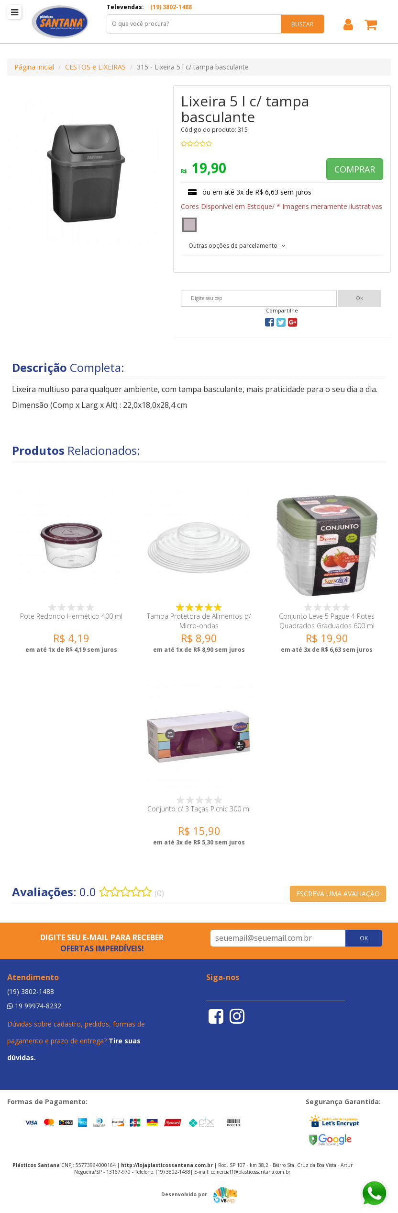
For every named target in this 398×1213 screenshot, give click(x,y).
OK (364, 938)
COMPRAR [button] (354, 169)
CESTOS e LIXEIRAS (95, 66)
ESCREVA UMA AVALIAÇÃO (338, 893)
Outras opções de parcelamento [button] (237, 246)
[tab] (282, 245)
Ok (359, 298)
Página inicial (34, 66)
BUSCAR (302, 24)
